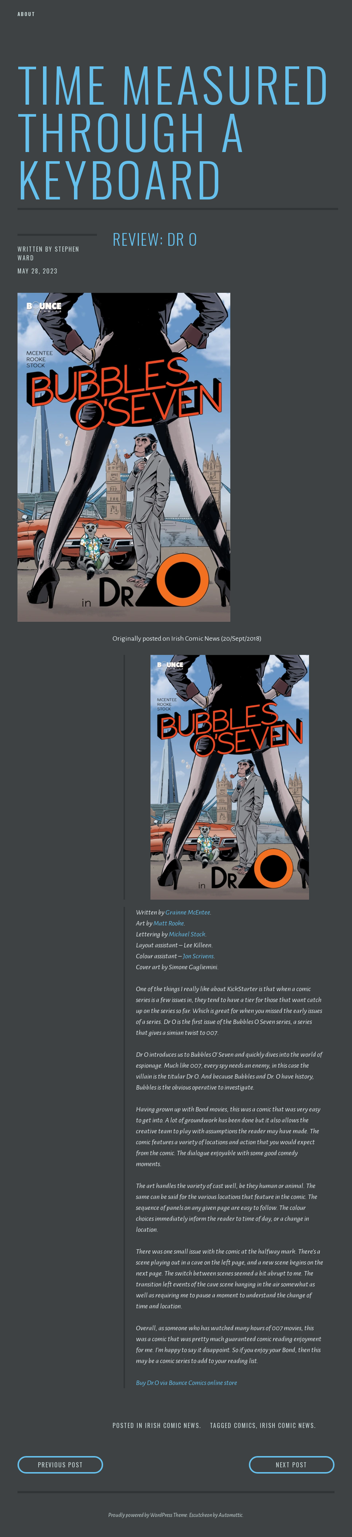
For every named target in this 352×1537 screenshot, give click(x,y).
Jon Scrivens (198, 956)
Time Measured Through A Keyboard (174, 130)
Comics (245, 1425)
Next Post (305, 1464)
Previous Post (70, 1464)
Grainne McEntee (187, 912)
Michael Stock (187, 934)
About (26, 14)
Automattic (230, 1515)
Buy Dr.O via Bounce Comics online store (186, 1382)
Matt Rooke (168, 923)
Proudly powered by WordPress (140, 1515)
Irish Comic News (172, 1425)
